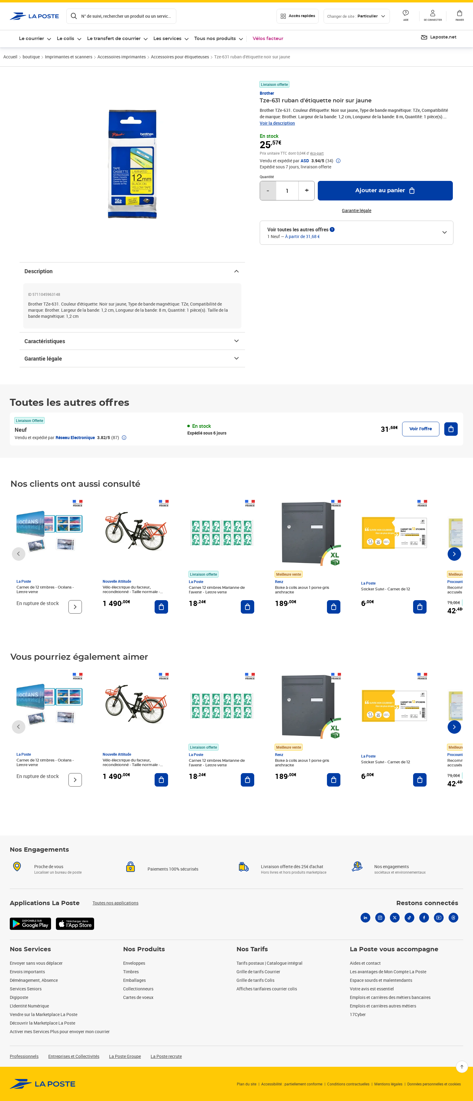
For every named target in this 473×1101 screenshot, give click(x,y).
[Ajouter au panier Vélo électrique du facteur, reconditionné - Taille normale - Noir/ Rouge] (161, 607)
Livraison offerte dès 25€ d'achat (292, 866)
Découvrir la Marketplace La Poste (42, 1023)
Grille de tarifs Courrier (258, 971)
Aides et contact (365, 963)
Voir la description (277, 123)
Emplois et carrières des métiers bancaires (390, 997)
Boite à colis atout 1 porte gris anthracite (302, 590)
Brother (267, 93)
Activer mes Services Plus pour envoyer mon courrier (60, 1031)
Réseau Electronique (75, 437)
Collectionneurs (138, 989)
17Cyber (358, 1014)
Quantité (267, 176)
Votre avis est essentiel (372, 989)
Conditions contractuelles (348, 1083)
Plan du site (246, 1083)
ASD (305, 160)
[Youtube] (439, 918)
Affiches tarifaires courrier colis (267, 989)
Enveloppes (134, 963)
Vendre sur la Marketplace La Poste (43, 1014)
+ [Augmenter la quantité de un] (307, 190)
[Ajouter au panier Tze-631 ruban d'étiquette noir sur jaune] (385, 190)
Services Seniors (26, 989)
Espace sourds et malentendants (381, 980)
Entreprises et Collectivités (73, 1056)
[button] (432, 16)
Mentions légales (388, 1083)
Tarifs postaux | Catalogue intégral (269, 963)
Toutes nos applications (115, 903)
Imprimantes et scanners (68, 57)
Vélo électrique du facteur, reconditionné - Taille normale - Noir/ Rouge (131, 591)
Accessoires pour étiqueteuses (180, 57)
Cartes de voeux (138, 997)
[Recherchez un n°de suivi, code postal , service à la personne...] (121, 16)
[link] (42, 1084)
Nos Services (30, 949)
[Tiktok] (409, 918)
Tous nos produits (215, 38)
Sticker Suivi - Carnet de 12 (385, 589)
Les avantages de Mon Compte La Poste (388, 971)
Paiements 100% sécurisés (173, 869)
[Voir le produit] (75, 607)
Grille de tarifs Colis (255, 980)
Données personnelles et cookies (434, 1083)
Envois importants (27, 971)
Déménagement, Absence (34, 980)
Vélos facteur (268, 38)
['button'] (34, 16)
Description (132, 271)
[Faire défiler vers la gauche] (18, 554)
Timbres (131, 971)
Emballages (134, 980)
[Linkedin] (365, 918)
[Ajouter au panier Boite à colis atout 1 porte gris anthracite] (333, 607)
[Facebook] (424, 918)
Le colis (65, 38)
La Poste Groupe (125, 1056)
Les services (167, 38)
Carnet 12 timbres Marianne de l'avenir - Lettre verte (217, 590)
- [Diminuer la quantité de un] (267, 190)
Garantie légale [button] (356, 210)
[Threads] (453, 918)
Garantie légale (132, 358)
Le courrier (31, 38)
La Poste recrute (166, 1056)
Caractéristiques (132, 341)
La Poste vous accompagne (394, 949)
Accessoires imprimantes (121, 57)
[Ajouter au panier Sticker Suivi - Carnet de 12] (420, 607)
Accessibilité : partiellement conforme (291, 1083)
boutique (31, 57)
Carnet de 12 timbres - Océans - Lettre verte (45, 589)
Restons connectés (427, 903)
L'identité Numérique (29, 1006)
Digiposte (19, 997)
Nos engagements (391, 866)
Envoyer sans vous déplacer (36, 963)
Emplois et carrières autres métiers (383, 1006)
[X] (395, 918)
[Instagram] (380, 918)
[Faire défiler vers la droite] (454, 554)
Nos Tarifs (252, 949)
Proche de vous (48, 866)
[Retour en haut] (462, 1067)
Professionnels (24, 1056)
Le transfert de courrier (114, 38)
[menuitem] (438, 37)
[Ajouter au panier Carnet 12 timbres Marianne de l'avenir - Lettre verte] (247, 607)
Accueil (10, 57)
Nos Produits (144, 949)
